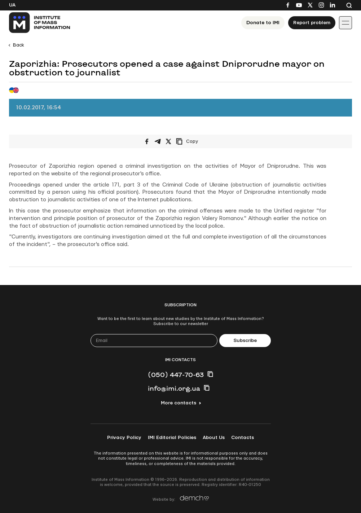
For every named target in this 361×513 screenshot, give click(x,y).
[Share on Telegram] (157, 141)
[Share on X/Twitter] (168, 141)
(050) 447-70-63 (176, 374)
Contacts (242, 437)
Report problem (311, 22)
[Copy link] (197, 141)
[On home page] (40, 22)
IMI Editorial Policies (172, 437)
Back (18, 45)
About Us (214, 437)
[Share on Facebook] (147, 141)
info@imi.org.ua (174, 388)
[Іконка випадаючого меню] (345, 22)
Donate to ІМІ (262, 22)
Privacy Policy (124, 437)
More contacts (178, 402)
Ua (12, 5)
